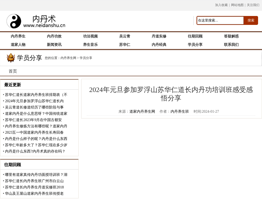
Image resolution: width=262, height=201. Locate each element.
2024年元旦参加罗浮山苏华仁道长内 (34, 101)
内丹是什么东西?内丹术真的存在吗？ (35, 151)
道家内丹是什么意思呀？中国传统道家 (36, 114)
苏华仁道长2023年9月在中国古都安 (33, 120)
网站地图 (237, 5)
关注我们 (253, 5)
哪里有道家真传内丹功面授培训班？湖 (36, 175)
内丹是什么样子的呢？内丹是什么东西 (36, 139)
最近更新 (12, 85)
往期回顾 (12, 164)
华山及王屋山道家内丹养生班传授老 (34, 193)
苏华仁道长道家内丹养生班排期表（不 (36, 95)
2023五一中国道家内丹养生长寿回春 (34, 132)
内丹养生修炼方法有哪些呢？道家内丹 (36, 126)
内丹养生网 (68, 58)
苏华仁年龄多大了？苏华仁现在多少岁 (36, 145)
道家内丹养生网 (142, 111)
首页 (13, 71)
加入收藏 (221, 5)
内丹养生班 (180, 111)
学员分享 (86, 58)
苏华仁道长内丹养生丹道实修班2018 (34, 187)
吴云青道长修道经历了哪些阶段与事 (34, 107)
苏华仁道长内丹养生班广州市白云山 (34, 181)
